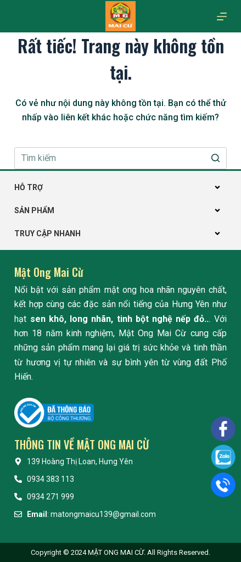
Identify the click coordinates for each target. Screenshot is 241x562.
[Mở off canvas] (222, 16)
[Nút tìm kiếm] (216, 158)
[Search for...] (120, 158)
